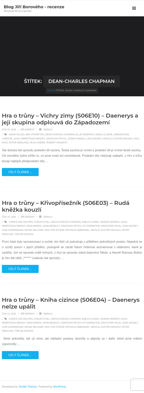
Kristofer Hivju (111, 226)
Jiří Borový (27, 129)
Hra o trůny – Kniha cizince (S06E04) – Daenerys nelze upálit (71, 303)
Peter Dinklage (18, 142)
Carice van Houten (20, 222)
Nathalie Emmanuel (77, 230)
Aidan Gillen (16, 134)
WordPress (59, 386)
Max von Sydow (54, 230)
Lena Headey (94, 138)
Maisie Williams (34, 230)
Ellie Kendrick (85, 134)
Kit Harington (91, 226)
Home (51, 90)
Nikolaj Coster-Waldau (118, 138)
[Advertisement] (72, 47)
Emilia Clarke (104, 134)
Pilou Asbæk (37, 142)
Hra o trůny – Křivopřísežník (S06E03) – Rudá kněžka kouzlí (65, 206)
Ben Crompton (35, 134)
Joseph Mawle (76, 138)
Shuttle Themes (28, 386)
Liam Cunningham (12, 230)
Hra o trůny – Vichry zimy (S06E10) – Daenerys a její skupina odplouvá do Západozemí (70, 119)
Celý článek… (20, 172)
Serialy (48, 129)
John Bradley (51, 226)
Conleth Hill (42, 222)
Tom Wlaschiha (23, 234)
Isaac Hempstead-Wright (29, 138)
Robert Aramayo (56, 142)
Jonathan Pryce (56, 138)
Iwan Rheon (34, 226)
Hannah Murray (110, 222)
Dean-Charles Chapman (60, 134)
